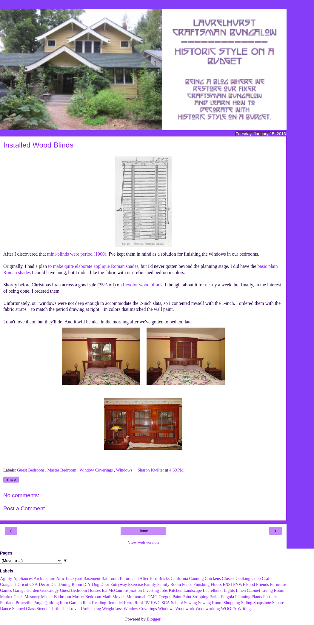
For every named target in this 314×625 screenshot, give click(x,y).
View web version (143, 542)
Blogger (153, 619)
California (179, 578)
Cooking (243, 578)
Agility (6, 578)
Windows (124, 470)
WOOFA (228, 608)
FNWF (239, 584)
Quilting (51, 602)
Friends (262, 584)
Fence (187, 584)
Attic (60, 578)
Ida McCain (112, 590)
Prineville (24, 602)
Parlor (215, 596)
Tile (64, 608)
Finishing (201, 584)
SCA (165, 602)
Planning (242, 596)
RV (147, 602)
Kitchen (175, 590)
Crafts (267, 578)
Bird (153, 578)
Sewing (190, 602)
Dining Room (70, 584)
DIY (87, 584)
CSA (33, 584)
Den (54, 584)
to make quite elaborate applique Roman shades (93, 266)
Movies (119, 596)
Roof (139, 602)
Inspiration (132, 590)
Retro (128, 602)
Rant (87, 602)
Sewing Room (210, 602)
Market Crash (12, 596)
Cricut (23, 584)
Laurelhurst (213, 590)
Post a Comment (24, 508)
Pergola (227, 596)
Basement (91, 578)
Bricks (164, 578)
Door (104, 584)
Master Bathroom (56, 596)
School (177, 602)
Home (143, 531)
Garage (19, 590)
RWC (156, 602)
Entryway (118, 584)
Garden (33, 590)
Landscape (192, 590)
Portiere (270, 596)
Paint (177, 596)
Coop (256, 578)
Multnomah (136, 596)
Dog (95, 584)
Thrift (55, 608)
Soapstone (262, 602)
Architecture (44, 578)
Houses (94, 590)
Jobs (164, 590)
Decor (44, 584)
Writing (244, 608)
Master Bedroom (62, 470)
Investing (151, 590)
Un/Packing (91, 608)
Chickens (213, 578)
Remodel (115, 602)
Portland (7, 602)
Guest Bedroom (31, 470)
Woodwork (185, 608)
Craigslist (8, 584)
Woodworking (208, 608)
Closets (228, 578)
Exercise (135, 584)
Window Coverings (96, 470)
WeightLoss (112, 608)
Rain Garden (70, 602)
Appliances (23, 578)
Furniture (278, 584)
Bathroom (110, 578)
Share (11, 479)
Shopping (232, 602)
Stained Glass (24, 608)
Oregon (164, 596)
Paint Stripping (195, 596)
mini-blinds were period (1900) (76, 254)
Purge (38, 602)
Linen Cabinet (248, 590)
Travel (74, 608)
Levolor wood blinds (142, 284)
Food (250, 584)
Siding (247, 602)
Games (6, 590)
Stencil (43, 608)
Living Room (272, 590)
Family (150, 584)
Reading (99, 602)
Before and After (134, 578)
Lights (229, 590)
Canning (196, 578)
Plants (257, 596)
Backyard (74, 578)
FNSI (227, 584)
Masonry (32, 596)
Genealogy (49, 590)
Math (106, 596)
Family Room (169, 584)
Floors (216, 584)
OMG (152, 596)
